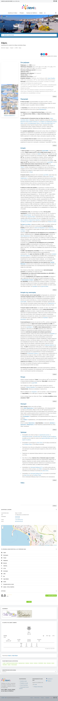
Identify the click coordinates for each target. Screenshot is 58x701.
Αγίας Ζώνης (40, 442)
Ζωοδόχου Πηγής (28, 444)
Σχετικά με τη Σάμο (13, 13)
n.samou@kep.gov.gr (19, 519)
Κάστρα (45, 663)
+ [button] (2, 526)
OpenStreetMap (47, 545)
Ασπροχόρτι (26, 416)
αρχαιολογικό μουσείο (44, 434)
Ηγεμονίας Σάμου (31, 216)
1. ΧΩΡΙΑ (16, 47)
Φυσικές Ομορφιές (14, 664)
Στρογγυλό (24, 424)
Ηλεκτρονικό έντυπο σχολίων (24, 688)
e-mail (35, 684)
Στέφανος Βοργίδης (31, 387)
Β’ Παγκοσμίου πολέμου (33, 353)
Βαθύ (40, 469)
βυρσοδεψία (23, 319)
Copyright (47, 697)
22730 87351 (17, 516)
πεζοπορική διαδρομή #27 (36, 467)
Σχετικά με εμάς (23, 681)
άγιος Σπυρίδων (51, 78)
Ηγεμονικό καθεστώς (49, 345)
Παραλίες (9, 664)
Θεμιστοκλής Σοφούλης (35, 220)
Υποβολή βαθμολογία (51, 595)
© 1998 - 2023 (3, 697)
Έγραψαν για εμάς (24, 683)
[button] (56, 13)
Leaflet (40, 545)
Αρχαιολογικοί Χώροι (22, 663)
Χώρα (31, 172)
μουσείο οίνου (37, 436)
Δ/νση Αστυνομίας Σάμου (48, 123)
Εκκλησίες (31, 663)
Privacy (42, 697)
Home (31, 697)
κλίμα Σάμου (15, 655)
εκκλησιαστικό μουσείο (27, 436)
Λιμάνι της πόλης (26, 224)
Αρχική (7, 47)
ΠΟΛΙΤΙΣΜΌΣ (5, 664)
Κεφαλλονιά (51, 303)
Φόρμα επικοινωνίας (38, 686)
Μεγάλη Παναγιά (27, 215)
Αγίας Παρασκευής (25, 236)
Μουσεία (53, 663)
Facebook (49, 678)
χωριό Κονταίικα (44, 286)
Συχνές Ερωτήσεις (24, 685)
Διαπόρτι (52, 423)
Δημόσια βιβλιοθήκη (45, 438)
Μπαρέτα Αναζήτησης (8, 35)
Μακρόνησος (30, 424)
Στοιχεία (11, 47)
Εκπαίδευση (35, 663)
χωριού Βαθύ (45, 150)
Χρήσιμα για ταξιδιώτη (32, 13)
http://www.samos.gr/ (19, 521)
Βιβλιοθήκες (27, 663)
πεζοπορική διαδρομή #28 (36, 473)
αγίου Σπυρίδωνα (24, 220)
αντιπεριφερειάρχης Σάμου (34, 123)
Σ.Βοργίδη (34, 391)
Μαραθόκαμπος (42, 109)
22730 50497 (17, 517)
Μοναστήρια (49, 663)
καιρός (9, 655)
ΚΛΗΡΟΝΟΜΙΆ (40, 663)
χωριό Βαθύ (50, 162)
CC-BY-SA (54, 545)
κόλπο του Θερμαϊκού (40, 227)
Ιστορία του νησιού (52, 221)
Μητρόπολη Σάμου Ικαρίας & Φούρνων (30, 121)
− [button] (2, 528)
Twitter (49, 680)
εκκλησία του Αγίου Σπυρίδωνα (49, 436)
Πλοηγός (22, 13)
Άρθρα (41, 13)
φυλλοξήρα (29, 327)
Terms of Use (36, 697)
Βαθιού (39, 154)
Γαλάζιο (25, 419)
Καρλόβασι (34, 286)
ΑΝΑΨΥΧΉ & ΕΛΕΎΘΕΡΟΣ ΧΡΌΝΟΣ (12, 663)
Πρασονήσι (32, 423)
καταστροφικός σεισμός (28, 279)
